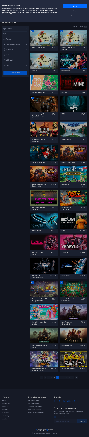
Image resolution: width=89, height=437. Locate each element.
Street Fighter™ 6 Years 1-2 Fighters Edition (39, 370)
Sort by (75, 26)
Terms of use (5, 409)
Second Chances (66, 71)
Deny (74, 11)
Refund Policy (5, 416)
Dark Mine (64, 92)
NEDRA (63, 114)
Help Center (5, 406)
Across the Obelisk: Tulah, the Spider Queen (39, 300)
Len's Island (65, 184)
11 (60, 377)
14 (69, 377)
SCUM (63, 231)
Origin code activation (33, 400)
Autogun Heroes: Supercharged (66, 208)
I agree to (61, 416)
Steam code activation (33, 403)
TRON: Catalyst (36, 231)
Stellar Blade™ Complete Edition (37, 276)
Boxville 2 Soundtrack (38, 47)
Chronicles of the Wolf (39, 162)
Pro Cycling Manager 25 (68, 369)
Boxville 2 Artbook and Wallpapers (68, 48)
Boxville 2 (35, 71)
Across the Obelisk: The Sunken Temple (68, 300)
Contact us (4, 419)
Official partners (6, 403)
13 (66, 377)
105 (76, 377)
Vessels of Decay (66, 139)
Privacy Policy (5, 413)
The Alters (64, 252)
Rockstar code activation (34, 409)
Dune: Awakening (66, 345)
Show (81, 26)
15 (72, 377)
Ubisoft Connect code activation (36, 413)
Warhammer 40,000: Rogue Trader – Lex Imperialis (38, 116)
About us (4, 400)
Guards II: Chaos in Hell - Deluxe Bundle (39, 185)
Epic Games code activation (35, 406)
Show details (74, 16)
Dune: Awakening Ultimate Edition (66, 323)
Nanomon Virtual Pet (38, 92)
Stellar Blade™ (65, 275)
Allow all (75, 6)
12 (63, 377)
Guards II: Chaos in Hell (68, 162)
